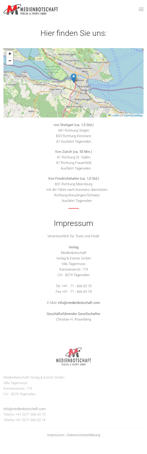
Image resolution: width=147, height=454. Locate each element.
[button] (141, 9)
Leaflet (113, 115)
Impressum (55, 435)
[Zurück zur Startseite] (30, 9)
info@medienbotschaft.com (79, 303)
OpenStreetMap (133, 115)
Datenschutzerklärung (83, 435)
